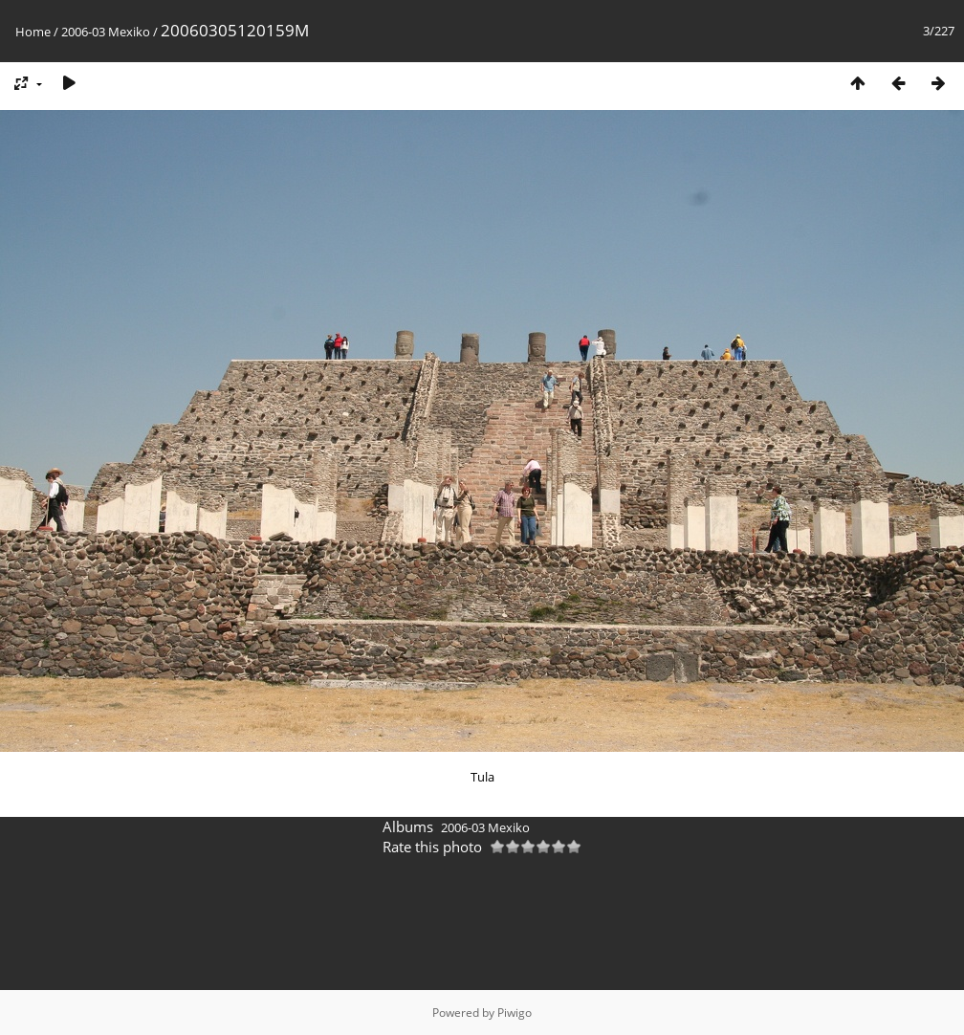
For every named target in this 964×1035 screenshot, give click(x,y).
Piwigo (514, 1012)
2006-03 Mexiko (105, 31)
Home (33, 31)
